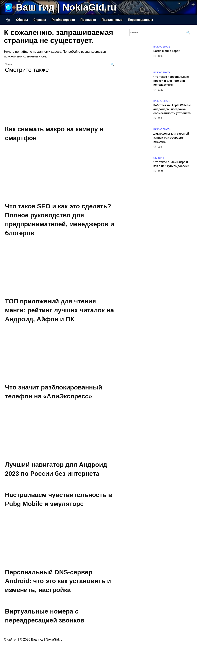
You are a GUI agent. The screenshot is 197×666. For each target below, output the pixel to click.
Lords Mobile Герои (166, 50)
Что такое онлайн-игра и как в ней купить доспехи (171, 164)
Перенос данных (140, 20)
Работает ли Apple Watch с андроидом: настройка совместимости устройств (172, 109)
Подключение (112, 20)
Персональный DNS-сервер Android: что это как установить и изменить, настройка (58, 581)
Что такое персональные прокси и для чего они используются (171, 80)
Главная (8, 19)
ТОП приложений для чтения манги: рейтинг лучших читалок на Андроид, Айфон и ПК (59, 310)
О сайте (10, 639)
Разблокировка (63, 20)
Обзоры (22, 20)
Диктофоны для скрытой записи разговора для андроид (171, 137)
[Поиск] (112, 64)
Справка (40, 20)
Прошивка (88, 20)
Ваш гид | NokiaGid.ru (66, 7)
